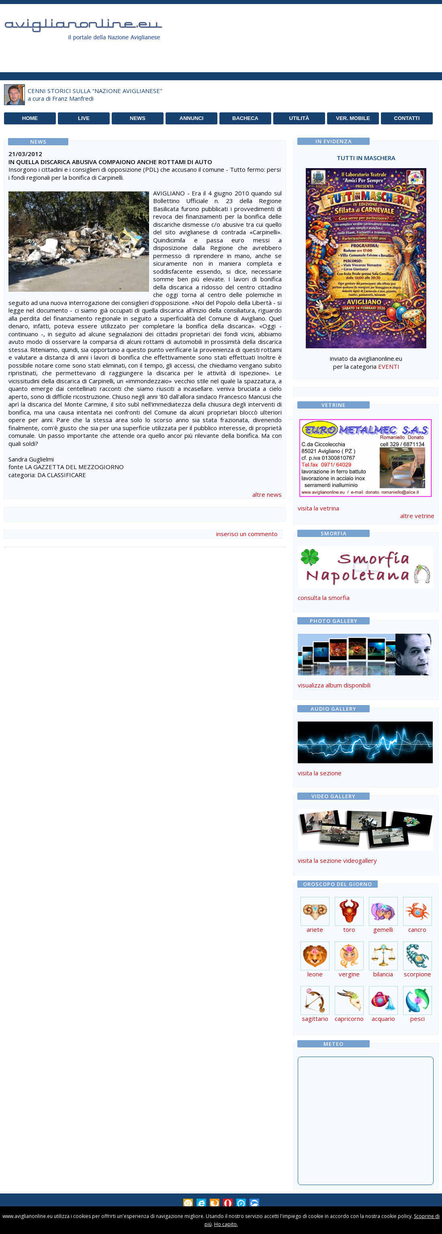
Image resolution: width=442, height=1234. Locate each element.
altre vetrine (417, 516)
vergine (349, 971)
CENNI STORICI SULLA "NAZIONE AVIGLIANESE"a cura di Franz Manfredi (95, 95)
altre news (267, 494)
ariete (315, 926)
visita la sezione (320, 773)
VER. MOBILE (353, 118)
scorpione (417, 971)
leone (315, 971)
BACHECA (245, 118)
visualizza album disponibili (334, 685)
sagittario (315, 1015)
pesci (417, 1015)
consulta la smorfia (324, 598)
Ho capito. (226, 1224)
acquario (383, 1015)
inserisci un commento (247, 534)
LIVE (84, 118)
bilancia (383, 971)
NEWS (137, 118)
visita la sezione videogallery (337, 860)
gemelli (383, 926)
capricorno (349, 1015)
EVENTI (388, 366)
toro (349, 926)
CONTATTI (407, 118)
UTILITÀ (299, 118)
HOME (30, 118)
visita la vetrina (318, 508)
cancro (417, 926)
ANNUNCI (192, 118)
